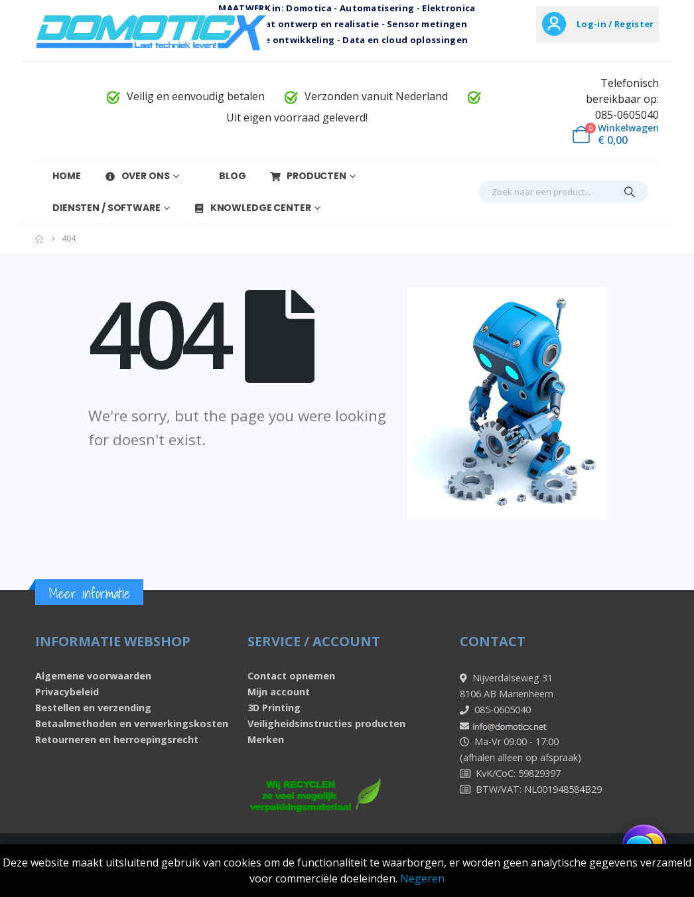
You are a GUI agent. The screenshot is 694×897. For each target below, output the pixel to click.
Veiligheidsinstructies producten (326, 723)
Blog (224, 175)
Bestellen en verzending (93, 707)
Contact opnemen (291, 675)
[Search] (629, 191)
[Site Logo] (151, 31)
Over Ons (137, 175)
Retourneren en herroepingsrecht (116, 739)
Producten (307, 175)
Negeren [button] (422, 878)
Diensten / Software (98, 207)
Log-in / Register (615, 24)
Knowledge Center (252, 207)
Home (58, 175)
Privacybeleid (67, 691)
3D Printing (274, 707)
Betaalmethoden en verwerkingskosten (131, 723)
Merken (265, 739)
